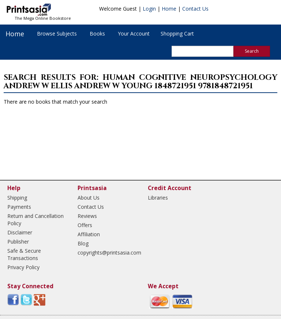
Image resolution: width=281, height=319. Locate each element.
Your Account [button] (134, 33)
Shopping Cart (177, 33)
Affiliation (89, 234)
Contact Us (195, 8)
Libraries (158, 197)
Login (149, 8)
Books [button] (97, 33)
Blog (83, 243)
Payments (19, 206)
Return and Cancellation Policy (35, 219)
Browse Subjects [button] (57, 33)
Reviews (87, 215)
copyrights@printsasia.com (106, 252)
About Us (89, 197)
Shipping (17, 197)
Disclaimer (19, 232)
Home (169, 8)
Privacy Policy (23, 267)
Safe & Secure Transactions (24, 254)
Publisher (18, 241)
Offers (85, 225)
